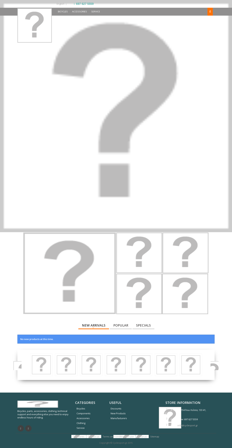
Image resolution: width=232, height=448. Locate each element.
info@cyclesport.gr (187, 425)
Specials (143, 325)
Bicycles (81, 408)
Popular (120, 325)
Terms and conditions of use (118, 436)
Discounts (116, 408)
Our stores (79, 436)
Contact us (94, 436)
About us (142, 436)
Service (81, 428)
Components (84, 413)
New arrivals (93, 325)
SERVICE (95, 11)
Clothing (81, 423)
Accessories (79, 11)
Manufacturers (119, 418)
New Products (118, 413)
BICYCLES (63, 11)
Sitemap (154, 436)
